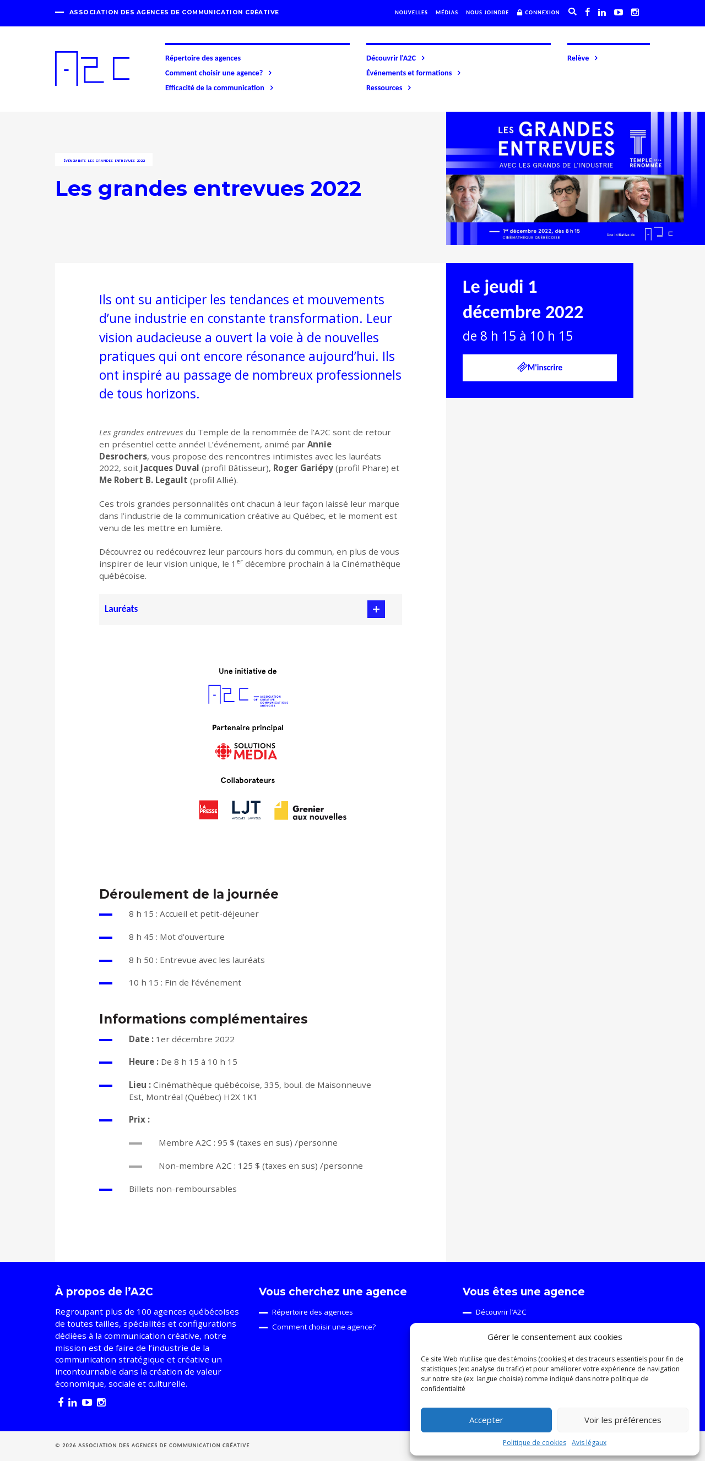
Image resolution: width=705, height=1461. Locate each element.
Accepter (486, 1419)
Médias (447, 12)
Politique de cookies (534, 1442)
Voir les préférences (622, 1419)
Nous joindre (487, 12)
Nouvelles (411, 12)
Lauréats (121, 609)
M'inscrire (539, 367)
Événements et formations (414, 73)
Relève (583, 58)
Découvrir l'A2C (396, 58)
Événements (74, 160)
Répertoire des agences (203, 58)
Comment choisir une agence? (219, 73)
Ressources (389, 87)
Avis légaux (589, 1442)
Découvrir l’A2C (501, 1312)
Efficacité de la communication (220, 87)
